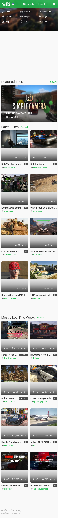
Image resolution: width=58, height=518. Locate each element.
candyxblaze (9, 167)
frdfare (36, 358)
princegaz (37, 211)
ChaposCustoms (11, 298)
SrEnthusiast (10, 254)
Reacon (36, 445)
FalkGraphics (10, 358)
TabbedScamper (40, 489)
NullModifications (40, 167)
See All (53, 82)
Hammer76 (9, 445)
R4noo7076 (9, 401)
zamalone (37, 298)
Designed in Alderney (11, 510)
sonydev (8, 489)
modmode (8, 211)
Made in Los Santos (10, 513)
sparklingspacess (41, 401)
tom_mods (38, 254)
